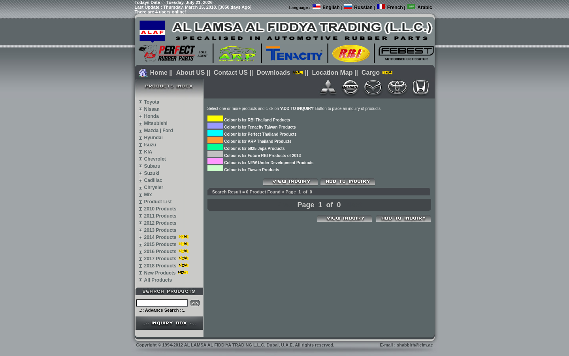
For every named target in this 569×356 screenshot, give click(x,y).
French (395, 7)
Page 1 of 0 (319, 205)
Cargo (371, 72)
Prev (284, 205)
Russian (363, 7)
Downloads (273, 72)
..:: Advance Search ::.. (162, 310)
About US (190, 72)
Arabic (424, 7)
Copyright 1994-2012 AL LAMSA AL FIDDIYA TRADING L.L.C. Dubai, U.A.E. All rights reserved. (235, 345)
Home (158, 72)
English (330, 7)
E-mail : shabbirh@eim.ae (406, 345)
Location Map (332, 72)
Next (354, 205)
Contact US (231, 72)
